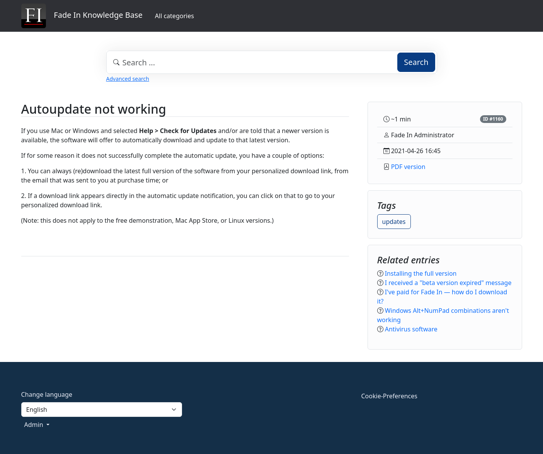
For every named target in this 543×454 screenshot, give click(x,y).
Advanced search (127, 78)
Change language (46, 394)
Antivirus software (411, 329)
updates (394, 221)
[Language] (101, 409)
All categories (174, 16)
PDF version (408, 166)
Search (416, 62)
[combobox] (271, 62)
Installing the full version (421, 273)
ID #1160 (493, 119)
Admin (34, 424)
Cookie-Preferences (389, 396)
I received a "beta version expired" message (448, 282)
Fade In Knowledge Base (82, 15)
